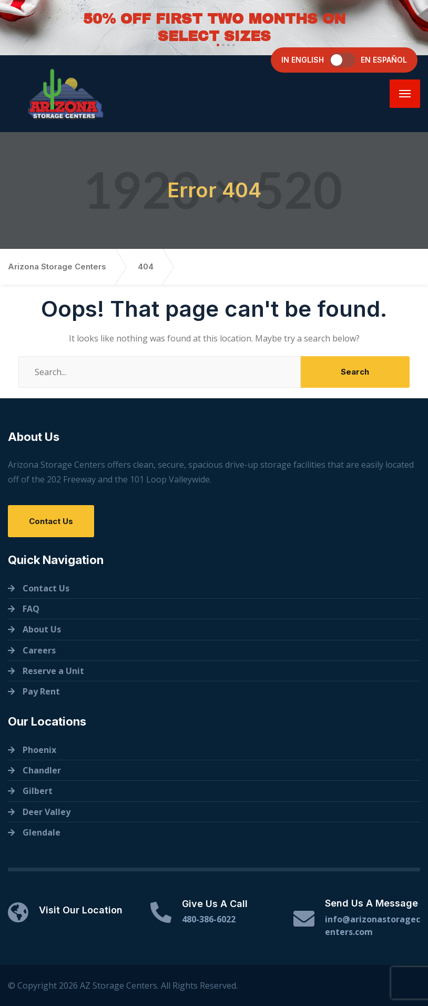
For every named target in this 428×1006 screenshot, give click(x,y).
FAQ (31, 609)
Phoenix (39, 750)
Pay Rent (41, 691)
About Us (42, 629)
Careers (39, 650)
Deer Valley (46, 812)
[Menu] (405, 93)
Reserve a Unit (53, 671)
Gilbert (38, 791)
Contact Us (51, 521)
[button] (216, 45)
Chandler (42, 770)
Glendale (41, 832)
